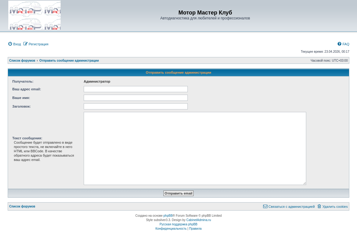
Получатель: (23, 81)
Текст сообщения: (27, 138)
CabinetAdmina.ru (199, 220)
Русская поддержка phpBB (178, 224)
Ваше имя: (21, 98)
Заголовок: (21, 106)
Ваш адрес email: (26, 89)
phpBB (168, 215)
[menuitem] (14, 44)
